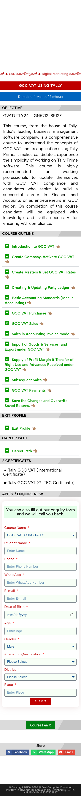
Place (9, 685)
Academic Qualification (23, 654)
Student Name (16, 543)
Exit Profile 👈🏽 (24, 428)
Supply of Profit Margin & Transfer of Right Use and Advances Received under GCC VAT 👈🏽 (39, 364)
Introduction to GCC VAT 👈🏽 (36, 246)
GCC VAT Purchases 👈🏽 (32, 313)
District (10, 669)
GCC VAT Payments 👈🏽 (31, 390)
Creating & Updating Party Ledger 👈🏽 (43, 287)
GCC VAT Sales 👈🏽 (28, 323)
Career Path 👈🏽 (25, 451)
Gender (10, 639)
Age (8, 623)
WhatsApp (13, 575)
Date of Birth (14, 607)
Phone (9, 559)
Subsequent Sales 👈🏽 (29, 380)
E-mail (10, 591)
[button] (40, 246)
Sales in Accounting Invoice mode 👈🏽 (43, 334)
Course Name (15, 528)
